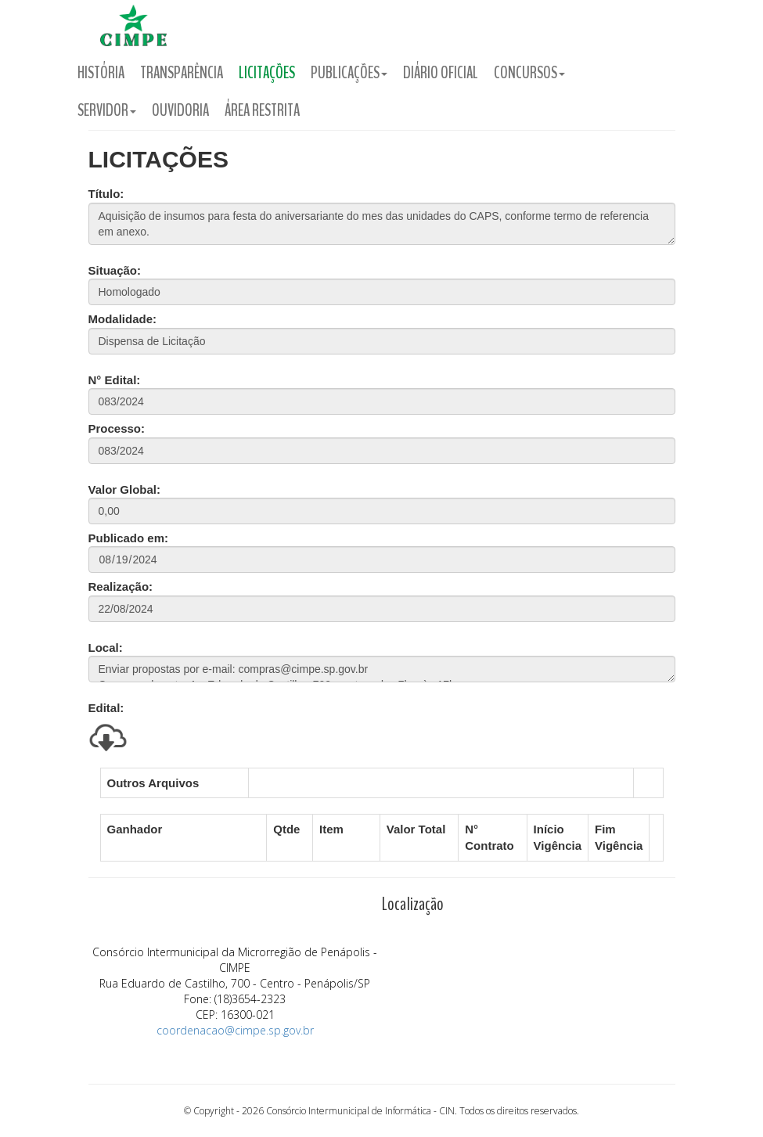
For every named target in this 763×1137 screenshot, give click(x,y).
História (100, 73)
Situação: (115, 270)
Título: (106, 193)
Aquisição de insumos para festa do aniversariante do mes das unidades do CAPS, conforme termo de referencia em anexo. (381, 224)
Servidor (106, 110)
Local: (105, 647)
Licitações (267, 73)
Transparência (181, 73)
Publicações (349, 73)
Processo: (117, 428)
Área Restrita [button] (262, 110)
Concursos (529, 73)
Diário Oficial (440, 73)
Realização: (120, 586)
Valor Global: (124, 489)
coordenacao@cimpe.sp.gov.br (235, 1030)
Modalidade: (122, 319)
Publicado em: (128, 538)
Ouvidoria (180, 110)
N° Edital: (114, 380)
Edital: (106, 707)
